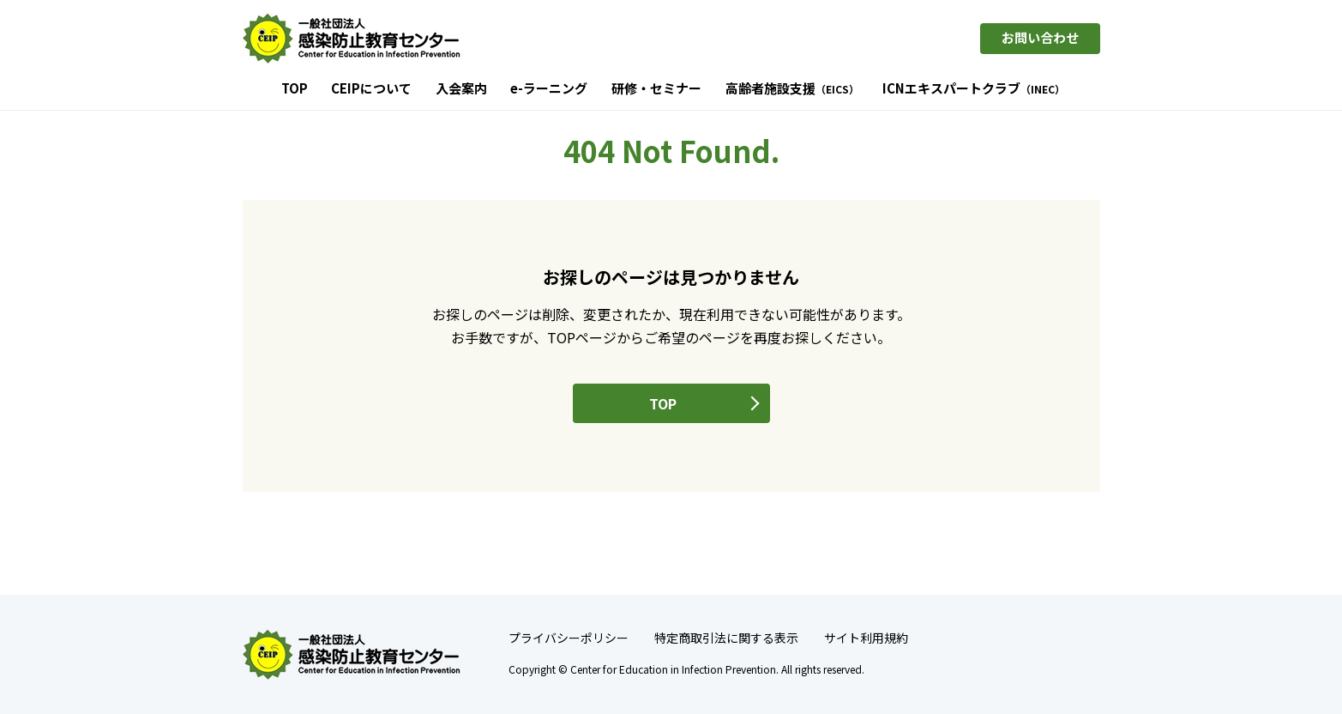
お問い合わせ (1040, 37)
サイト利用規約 (866, 637)
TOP (294, 89)
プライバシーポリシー (569, 637)
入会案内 (461, 89)
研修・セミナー (656, 89)
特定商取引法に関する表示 (726, 637)
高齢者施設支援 (792, 89)
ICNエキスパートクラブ (973, 89)
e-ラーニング (548, 89)
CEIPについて (371, 89)
